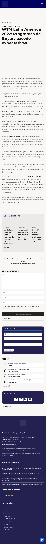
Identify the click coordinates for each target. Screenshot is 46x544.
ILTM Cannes (12, 366)
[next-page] (8, 248)
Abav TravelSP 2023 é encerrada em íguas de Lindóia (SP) (36, 235)
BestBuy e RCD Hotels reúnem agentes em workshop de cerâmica (20, 474)
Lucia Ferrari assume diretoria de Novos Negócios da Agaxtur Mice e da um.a (22, 468)
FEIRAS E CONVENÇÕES (11, 26)
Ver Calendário (6, 386)
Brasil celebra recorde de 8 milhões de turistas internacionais (22, 484)
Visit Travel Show (13, 371)
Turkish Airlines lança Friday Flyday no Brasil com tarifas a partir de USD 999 (22, 479)
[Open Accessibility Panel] (42, 540)
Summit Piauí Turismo (14, 376)
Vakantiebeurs (12, 382)
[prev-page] (5, 248)
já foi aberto (27, 197)
